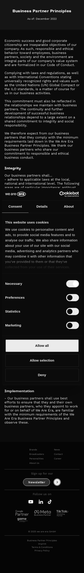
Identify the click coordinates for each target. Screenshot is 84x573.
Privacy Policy (42, 551)
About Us (34, 463)
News (57, 450)
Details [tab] (42, 206)
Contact (58, 454)
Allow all (42, 345)
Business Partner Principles (42, 540)
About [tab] (69, 206)
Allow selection (42, 360)
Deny (42, 375)
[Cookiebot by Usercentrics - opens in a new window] (60, 194)
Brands (33, 450)
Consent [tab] (15, 206)
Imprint (42, 544)
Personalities (36, 459)
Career (57, 459)
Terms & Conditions (42, 547)
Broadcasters (36, 454)
